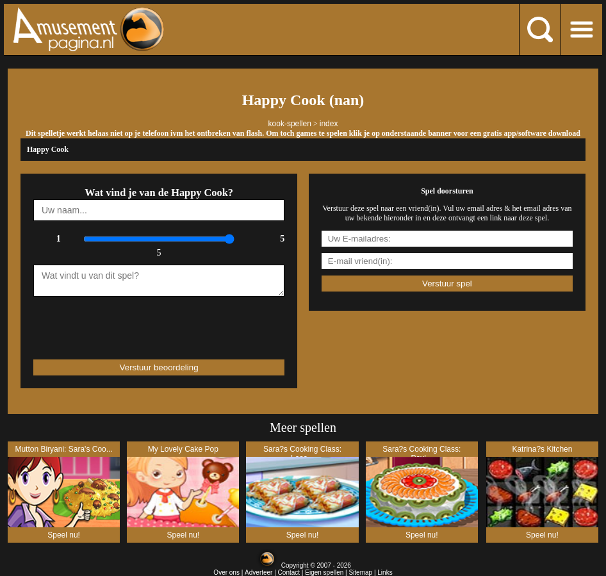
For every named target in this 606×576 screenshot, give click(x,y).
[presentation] (108, 322)
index (329, 123)
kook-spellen (289, 123)
